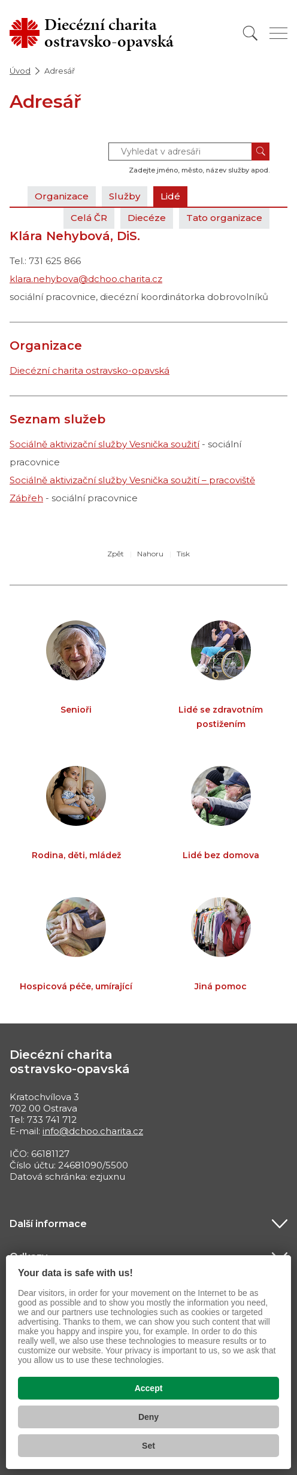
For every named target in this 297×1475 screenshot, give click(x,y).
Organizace (62, 196)
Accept (149, 1388)
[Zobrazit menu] (278, 33)
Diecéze (147, 217)
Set (148, 1445)
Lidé (170, 196)
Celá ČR (89, 217)
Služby (124, 196)
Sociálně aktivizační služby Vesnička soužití (104, 444)
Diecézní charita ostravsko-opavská (89, 370)
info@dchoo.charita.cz (93, 1131)
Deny (148, 1417)
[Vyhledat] (250, 33)
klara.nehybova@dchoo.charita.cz (86, 278)
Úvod (20, 70)
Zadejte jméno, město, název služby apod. (199, 170)
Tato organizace (224, 217)
